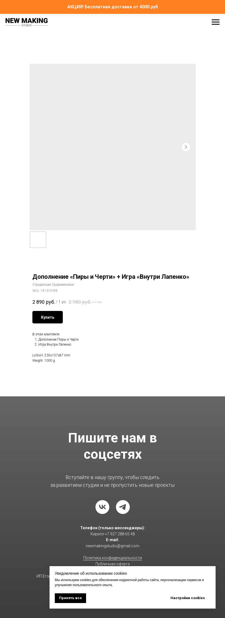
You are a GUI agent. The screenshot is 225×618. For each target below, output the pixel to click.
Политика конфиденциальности (112, 558)
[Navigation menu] (215, 22)
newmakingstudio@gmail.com (112, 546)
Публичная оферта (112, 564)
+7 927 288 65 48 (120, 534)
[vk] (102, 507)
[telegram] (123, 507)
